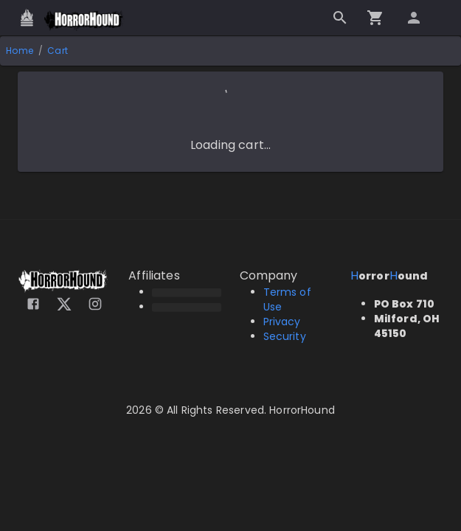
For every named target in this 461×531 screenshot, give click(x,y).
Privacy (282, 321)
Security (284, 336)
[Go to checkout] (375, 17)
